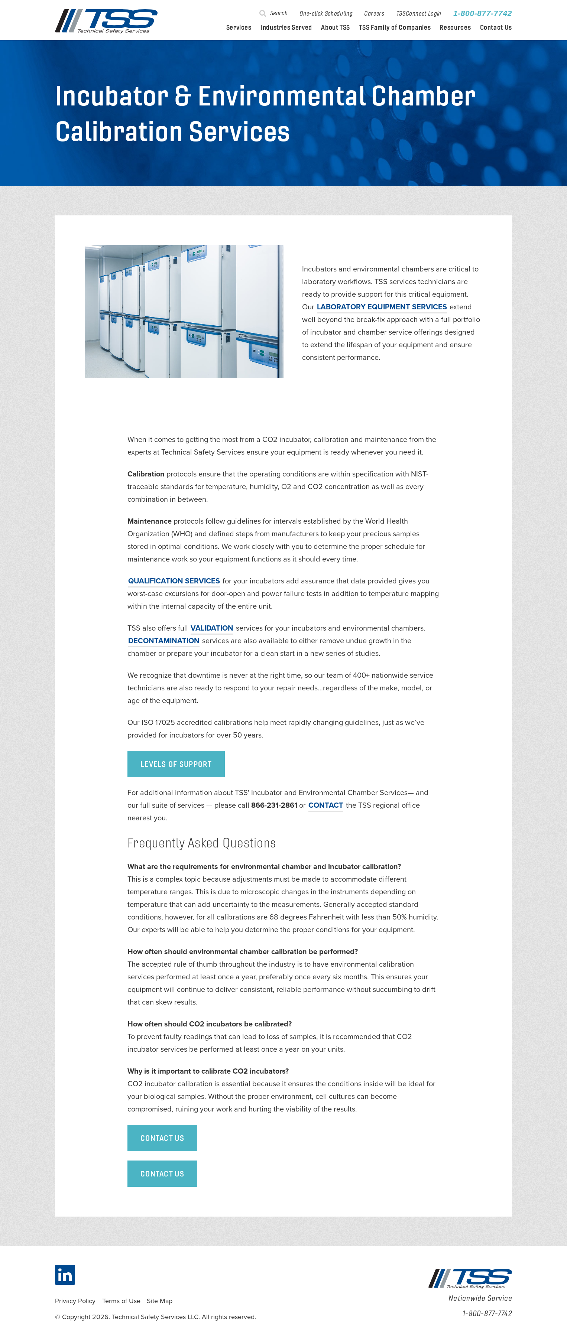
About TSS (335, 27)
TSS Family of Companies (395, 27)
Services (239, 27)
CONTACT (325, 805)
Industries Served (286, 27)
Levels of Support (176, 764)
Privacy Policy (75, 1301)
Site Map (159, 1301)
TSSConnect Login (418, 13)
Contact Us (496, 27)
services (174, 581)
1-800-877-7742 (482, 13)
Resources (455, 27)
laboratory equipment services (382, 307)
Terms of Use (121, 1301)
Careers (374, 13)
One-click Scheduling (325, 13)
